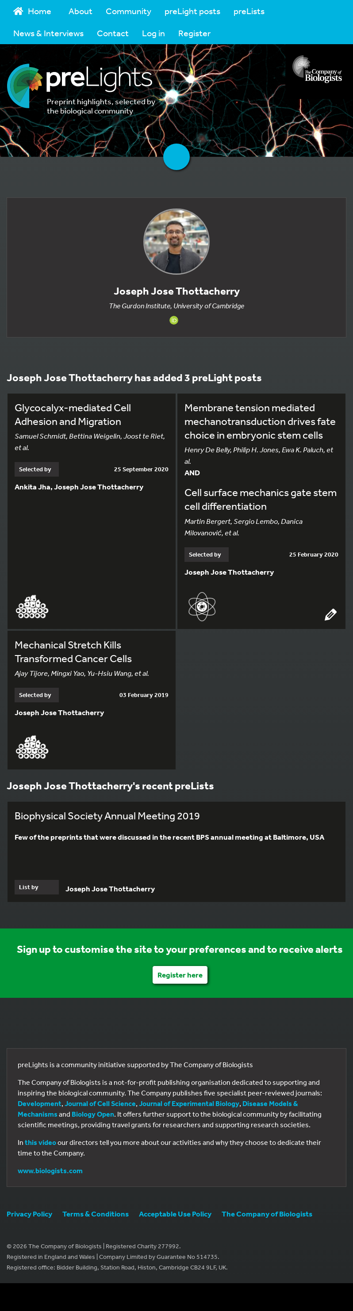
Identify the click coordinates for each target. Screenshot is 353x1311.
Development (39, 1103)
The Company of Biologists (267, 1213)
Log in (153, 33)
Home (32, 11)
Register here (180, 974)
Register (194, 33)
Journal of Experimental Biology (189, 1103)
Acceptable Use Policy (175, 1213)
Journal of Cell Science (100, 1103)
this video (40, 1142)
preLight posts (192, 11)
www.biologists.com (50, 1170)
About (80, 11)
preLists (249, 11)
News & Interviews (48, 33)
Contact (113, 33)
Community (128, 11)
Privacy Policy (29, 1213)
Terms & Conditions (95, 1213)
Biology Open (93, 1114)
